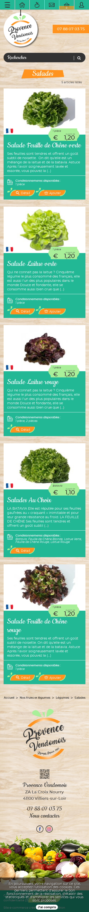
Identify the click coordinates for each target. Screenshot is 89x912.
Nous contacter (44, 816)
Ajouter (52, 193)
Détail (23, 193)
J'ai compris (47, 907)
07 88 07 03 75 (71, 29)
